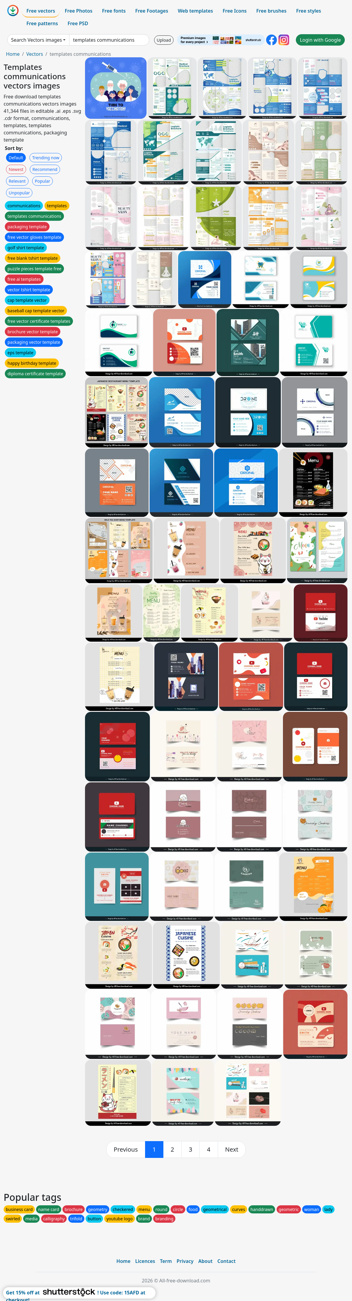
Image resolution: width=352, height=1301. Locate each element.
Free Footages (151, 10)
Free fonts (114, 10)
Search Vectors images (36, 40)
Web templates (195, 10)
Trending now (45, 157)
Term (166, 1261)
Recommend (44, 169)
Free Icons (235, 10)
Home (13, 54)
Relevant (17, 181)
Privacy (185, 1261)
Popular (42, 181)
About (205, 1261)
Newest (16, 169)
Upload (164, 40)
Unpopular (19, 193)
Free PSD (78, 23)
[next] (232, 1149)
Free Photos (78, 10)
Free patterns (42, 23)
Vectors (34, 54)
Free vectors (40, 10)
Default (16, 157)
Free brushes (271, 10)
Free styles (308, 10)
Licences (145, 1261)
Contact (226, 1261)
